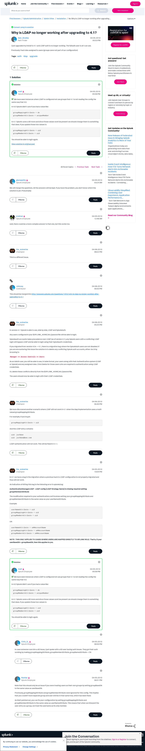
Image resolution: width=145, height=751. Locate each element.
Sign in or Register (119, 739)
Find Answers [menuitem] (57, 4)
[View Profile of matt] (20, 91)
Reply (94, 68)
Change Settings (29, 747)
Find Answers (15, 18)
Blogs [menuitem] (79, 4)
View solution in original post (23, 144)
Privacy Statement (10, 747)
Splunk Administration (32, 18)
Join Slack (120, 82)
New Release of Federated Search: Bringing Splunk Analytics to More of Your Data (120, 139)
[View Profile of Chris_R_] (25, 641)
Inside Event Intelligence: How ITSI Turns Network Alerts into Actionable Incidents (119, 168)
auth (19, 56)
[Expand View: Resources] (107, 3)
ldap (26, 56)
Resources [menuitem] (102, 4)
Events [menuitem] (70, 4)
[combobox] (59, 10)
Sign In (135, 4)
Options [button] (129, 19)
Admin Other (49, 18)
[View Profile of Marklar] (24, 678)
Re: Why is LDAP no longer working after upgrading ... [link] (90, 18)
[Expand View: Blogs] (82, 3)
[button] (99, 27)
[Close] (64, 741)
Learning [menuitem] (89, 4)
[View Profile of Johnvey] (19, 286)
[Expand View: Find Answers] (63, 3)
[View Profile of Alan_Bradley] (23, 38)
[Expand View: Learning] (94, 3)
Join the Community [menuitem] (38, 4)
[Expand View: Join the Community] (48, 3)
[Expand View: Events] (73, 3)
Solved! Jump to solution (24, 27)
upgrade (33, 56)
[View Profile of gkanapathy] (21, 180)
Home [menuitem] (23, 4)
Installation (61, 18)
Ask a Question (123, 10)
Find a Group (120, 114)
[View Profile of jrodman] (19, 216)
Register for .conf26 (120, 45)
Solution (17, 85)
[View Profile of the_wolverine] (22, 249)
